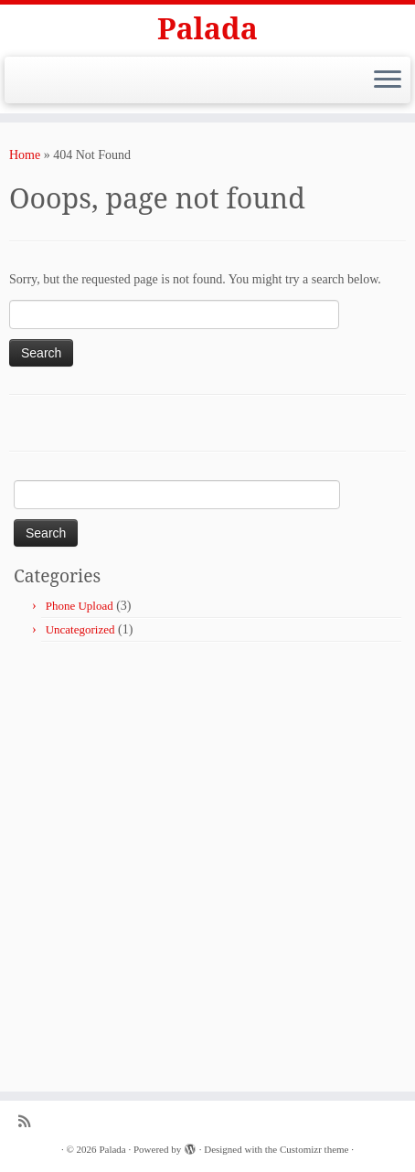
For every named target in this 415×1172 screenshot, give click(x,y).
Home (24, 155)
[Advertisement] (207, 859)
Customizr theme (314, 1149)
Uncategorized (80, 629)
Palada (207, 28)
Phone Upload (79, 606)
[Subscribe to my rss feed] (28, 1121)
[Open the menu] (387, 80)
